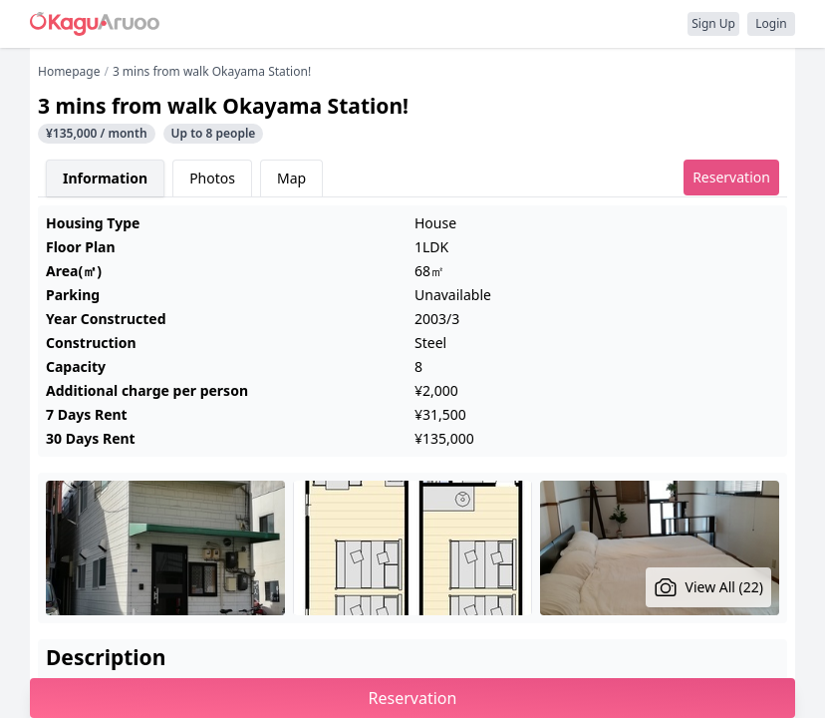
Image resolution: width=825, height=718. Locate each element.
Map (291, 178)
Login (770, 23)
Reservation (731, 177)
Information (105, 178)
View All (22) (709, 587)
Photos (212, 178)
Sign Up (713, 23)
